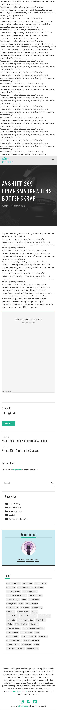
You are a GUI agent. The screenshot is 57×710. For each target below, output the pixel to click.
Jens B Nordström (29, 616)
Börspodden (23, 706)
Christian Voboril (30, 591)
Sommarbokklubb (29, 636)
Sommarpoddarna (17, 519)
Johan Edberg (45, 616)
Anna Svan (28, 583)
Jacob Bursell (23, 612)
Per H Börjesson (13, 628)
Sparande (44, 636)
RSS (37, 560)
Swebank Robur (13, 644)
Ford (21, 604)
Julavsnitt (11, 620)
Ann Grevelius (41, 583)
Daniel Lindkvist (36, 595)
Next (5, 447)
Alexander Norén (13, 583)
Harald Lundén (12, 608)
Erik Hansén (34, 600)
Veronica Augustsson (15, 648)
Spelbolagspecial (14, 640)
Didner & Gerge (13, 600)
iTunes (21, 560)
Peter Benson (12, 632)
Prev (5, 437)
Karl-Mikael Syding (26, 620)
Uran (37, 644)
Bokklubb (13, 507)
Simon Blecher (13, 636)
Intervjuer (13, 511)
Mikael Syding (21, 624)
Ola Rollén (34, 624)
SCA (37, 632)
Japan (35, 612)
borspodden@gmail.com (16, 691)
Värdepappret (33, 648)
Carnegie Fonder (13, 591)
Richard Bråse (27, 632)
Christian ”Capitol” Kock (16, 595)
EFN (24, 600)
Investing (11, 612)
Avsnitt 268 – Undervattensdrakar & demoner (25, 441)
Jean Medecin (12, 616)
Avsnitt (5, 205)
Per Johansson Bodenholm (34, 628)
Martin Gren (41, 620)
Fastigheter (11, 604)
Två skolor (27, 644)
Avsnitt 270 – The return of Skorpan (20, 451)
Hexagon (25, 608)
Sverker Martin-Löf (32, 640)
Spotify (29, 560)
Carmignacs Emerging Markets (31, 587)
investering (37, 608)
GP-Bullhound (32, 604)
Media (11, 515)
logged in (17, 470)
